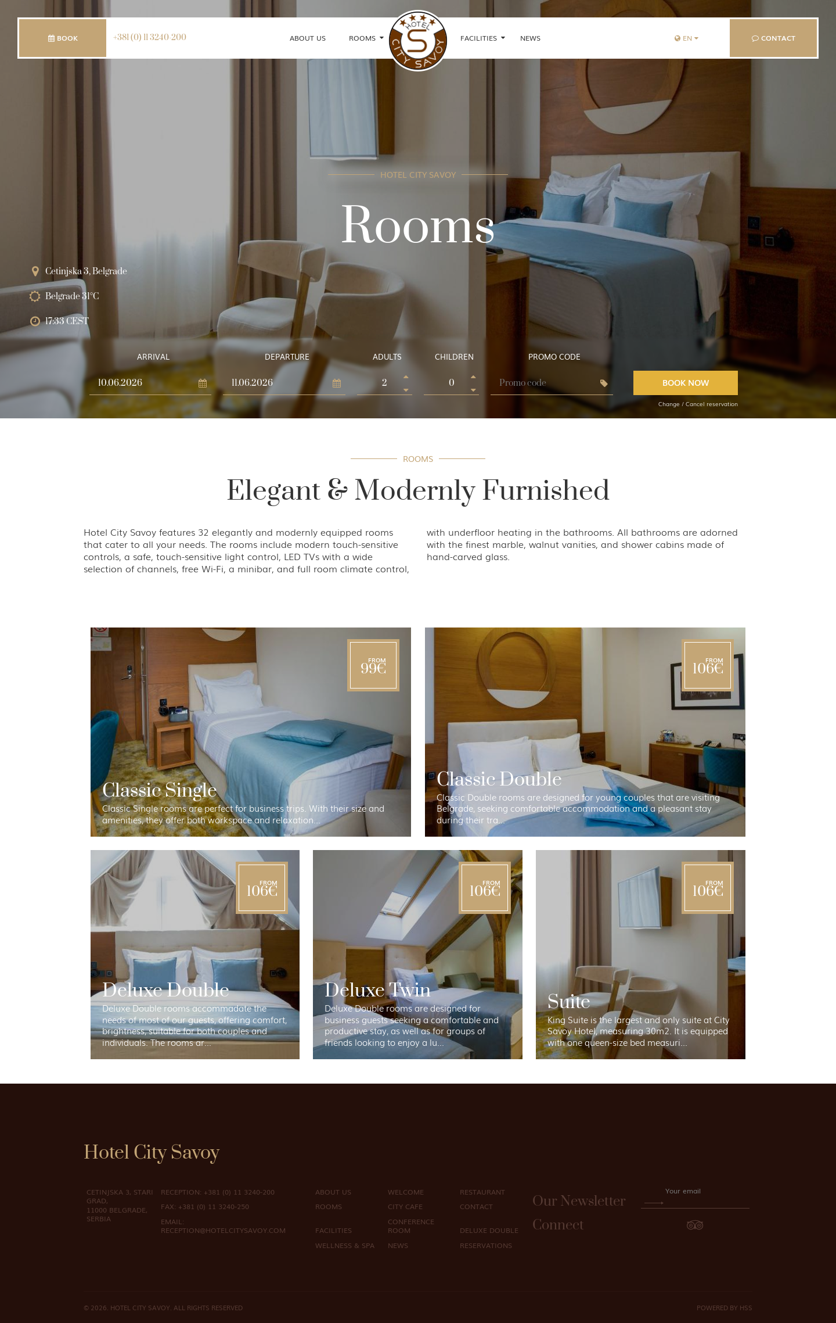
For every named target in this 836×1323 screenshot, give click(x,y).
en (686, 38)
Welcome (406, 1191)
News (530, 38)
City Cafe (405, 1206)
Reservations (486, 1245)
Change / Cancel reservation (698, 403)
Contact (773, 38)
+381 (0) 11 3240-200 (149, 38)
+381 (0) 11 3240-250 (205, 1206)
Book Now (685, 382)
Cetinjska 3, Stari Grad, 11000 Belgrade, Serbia (120, 1205)
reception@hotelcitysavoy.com (223, 1226)
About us (308, 38)
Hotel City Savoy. (141, 1307)
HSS (746, 1307)
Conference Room (411, 1226)
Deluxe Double (489, 1230)
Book (63, 38)
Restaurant (482, 1191)
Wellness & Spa (344, 1245)
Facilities (478, 38)
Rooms (362, 38)
